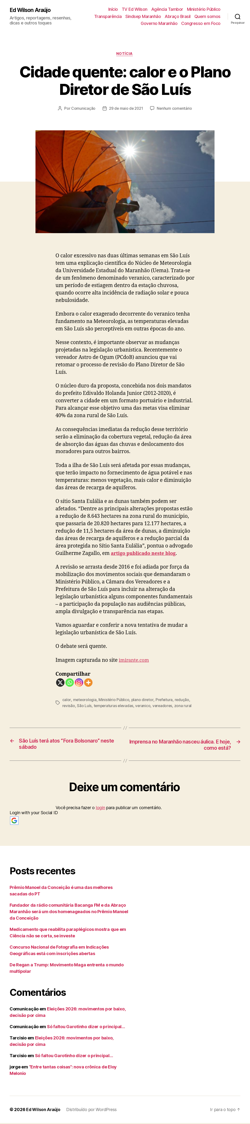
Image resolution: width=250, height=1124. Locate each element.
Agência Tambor (167, 9)
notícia (125, 54)
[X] (60, 683)
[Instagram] (79, 683)
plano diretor (143, 700)
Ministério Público (204, 9)
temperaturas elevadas (114, 706)
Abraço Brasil (178, 16)
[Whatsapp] (69, 683)
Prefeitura (165, 700)
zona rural (185, 706)
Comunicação (82, 108)
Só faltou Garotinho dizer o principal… (86, 1027)
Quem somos (207, 16)
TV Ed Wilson (134, 9)
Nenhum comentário (175, 108)
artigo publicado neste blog (145, 554)
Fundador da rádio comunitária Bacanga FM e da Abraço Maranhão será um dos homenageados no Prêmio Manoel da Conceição (69, 913)
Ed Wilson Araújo (31, 10)
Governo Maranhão (159, 23)
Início (113, 9)
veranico (144, 706)
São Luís (84, 706)
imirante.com (135, 660)
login (100, 808)
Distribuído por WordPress (92, 1110)
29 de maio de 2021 (126, 108)
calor (66, 700)
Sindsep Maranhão (143, 16)
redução (183, 700)
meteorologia (85, 700)
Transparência (108, 16)
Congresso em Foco (201, 23)
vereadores (164, 706)
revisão (68, 706)
